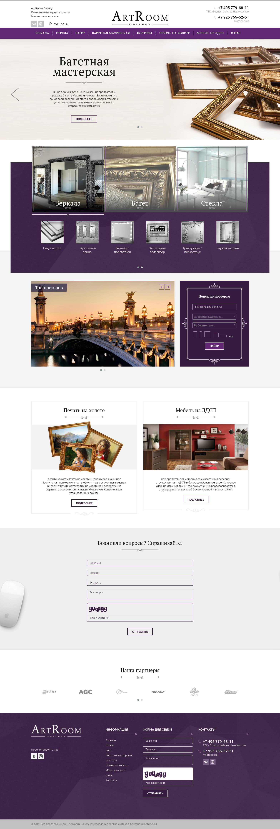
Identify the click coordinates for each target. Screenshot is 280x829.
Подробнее (84, 119)
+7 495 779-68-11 (233, 8)
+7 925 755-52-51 (233, 17)
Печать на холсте (174, 33)
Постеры (144, 33)
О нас (235, 33)
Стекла (62, 33)
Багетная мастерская (111, 33)
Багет (80, 33)
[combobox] (214, 317)
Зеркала (42, 33)
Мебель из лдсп (210, 33)
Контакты (54, 23)
